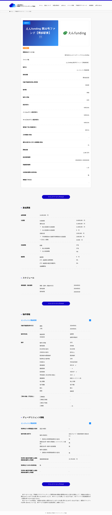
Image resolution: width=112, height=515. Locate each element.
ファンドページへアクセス (56, 197)
